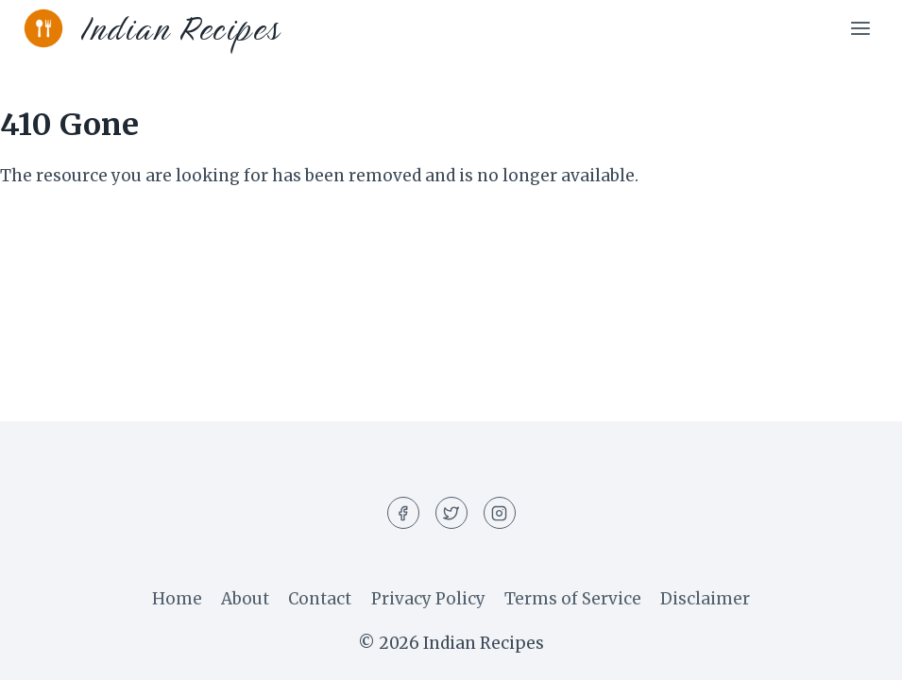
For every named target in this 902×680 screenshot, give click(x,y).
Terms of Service (572, 598)
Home (177, 598)
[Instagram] (500, 513)
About (245, 598)
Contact (319, 598)
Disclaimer (705, 598)
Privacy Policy (428, 598)
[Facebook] (403, 513)
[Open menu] (860, 27)
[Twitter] (451, 513)
